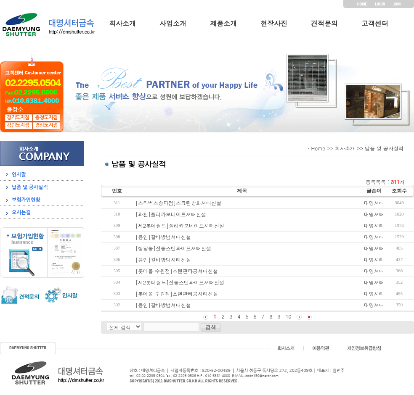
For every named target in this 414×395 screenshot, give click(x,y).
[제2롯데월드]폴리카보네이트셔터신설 (179, 225)
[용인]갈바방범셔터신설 (163, 236)
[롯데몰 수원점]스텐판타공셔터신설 (176, 270)
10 (289, 316)
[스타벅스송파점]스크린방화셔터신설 (178, 202)
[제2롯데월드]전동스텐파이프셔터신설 (179, 282)
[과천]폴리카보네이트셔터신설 (170, 214)
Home (318, 148)
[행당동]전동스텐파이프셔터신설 (173, 248)
